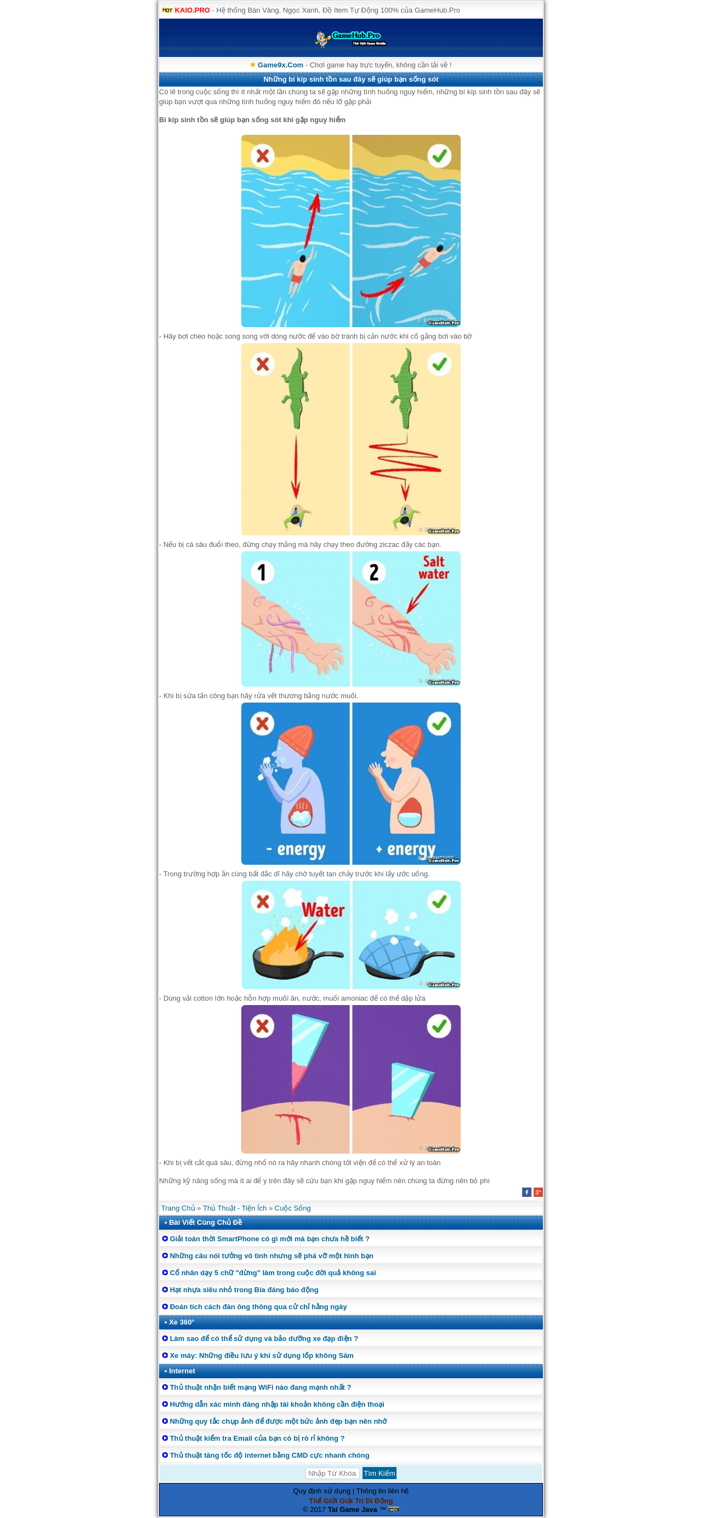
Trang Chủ (178, 1208)
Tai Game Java (352, 1509)
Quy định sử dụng (322, 1491)
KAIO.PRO (192, 10)
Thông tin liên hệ (382, 1491)
